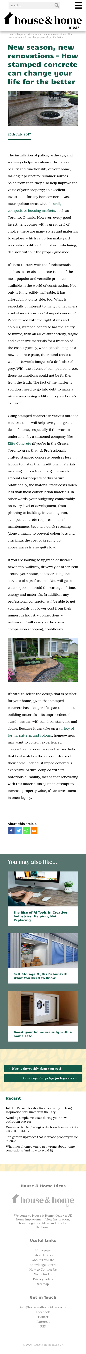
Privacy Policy (43, 1279)
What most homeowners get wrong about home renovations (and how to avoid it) (40, 1148)
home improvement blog (34, 1219)
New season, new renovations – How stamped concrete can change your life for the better (43, 64)
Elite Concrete (19, 443)
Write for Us (43, 1274)
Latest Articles (43, 1255)
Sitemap (43, 1284)
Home (12, 34)
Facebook (43, 1312)
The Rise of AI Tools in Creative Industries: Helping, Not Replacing (40, 916)
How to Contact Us (43, 1269)
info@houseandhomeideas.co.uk (43, 1307)
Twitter (43, 1317)
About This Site (43, 1260)
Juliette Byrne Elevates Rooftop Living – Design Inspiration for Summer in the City (40, 1110)
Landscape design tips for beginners (50, 1078)
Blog (19, 34)
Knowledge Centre (43, 1265)
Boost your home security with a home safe (43, 1034)
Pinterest (43, 1321)
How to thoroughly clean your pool (34, 1068)
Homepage (43, 1250)
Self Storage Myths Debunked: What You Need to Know (40, 976)
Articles (28, 34)
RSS (43, 1326)
